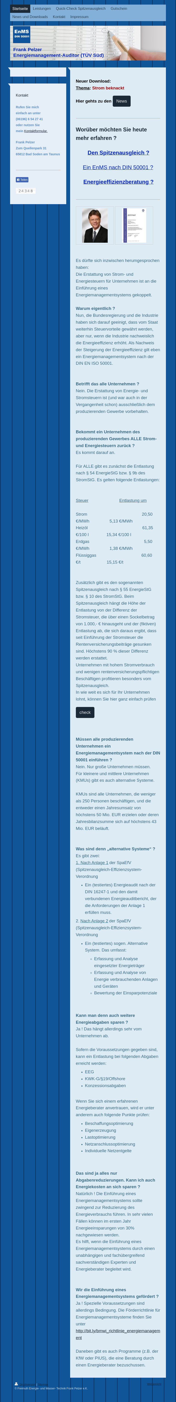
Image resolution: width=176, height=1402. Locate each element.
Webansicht (154, 1384)
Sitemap (43, 1384)
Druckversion (25, 1384)
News (121, 101)
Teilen (22, 179)
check (85, 712)
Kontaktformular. (36, 131)
